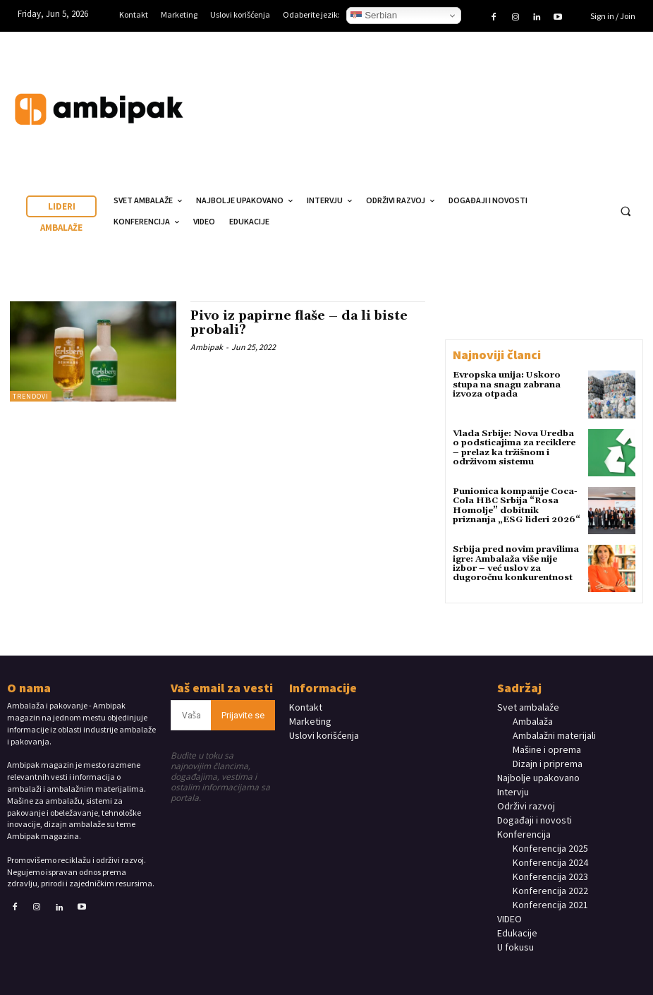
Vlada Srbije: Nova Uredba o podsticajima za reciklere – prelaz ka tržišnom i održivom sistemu (515, 447)
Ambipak (206, 347)
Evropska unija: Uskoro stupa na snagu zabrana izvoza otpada (507, 384)
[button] (625, 211)
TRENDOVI (31, 396)
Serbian (373, 15)
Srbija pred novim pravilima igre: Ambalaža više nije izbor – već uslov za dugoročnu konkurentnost (515, 563)
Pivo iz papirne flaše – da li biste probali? (300, 323)
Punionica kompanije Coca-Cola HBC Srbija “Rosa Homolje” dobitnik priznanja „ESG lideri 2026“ (515, 505)
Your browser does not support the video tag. (540, 95)
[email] (191, 715)
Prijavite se (242, 715)
